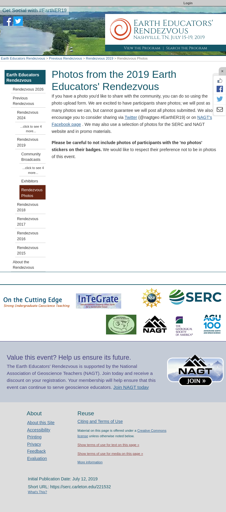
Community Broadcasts (31, 157)
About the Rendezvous (23, 265)
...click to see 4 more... (31, 129)
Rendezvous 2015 (27, 250)
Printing (34, 436)
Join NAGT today (131, 387)
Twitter (131, 117)
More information (90, 462)
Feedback (36, 451)
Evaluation (37, 458)
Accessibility (38, 429)
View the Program (142, 48)
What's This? (37, 492)
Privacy (34, 444)
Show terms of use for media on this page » (110, 453)
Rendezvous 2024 (27, 115)
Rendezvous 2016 (27, 236)
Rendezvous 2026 (28, 89)
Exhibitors (29, 181)
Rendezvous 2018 (27, 207)
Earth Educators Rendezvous (23, 58)
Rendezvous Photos (32, 193)
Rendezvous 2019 (99, 58)
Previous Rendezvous (65, 58)
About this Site (40, 422)
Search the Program (186, 48)
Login (188, 3)
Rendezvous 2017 (27, 222)
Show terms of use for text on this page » (108, 445)
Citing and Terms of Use (100, 421)
